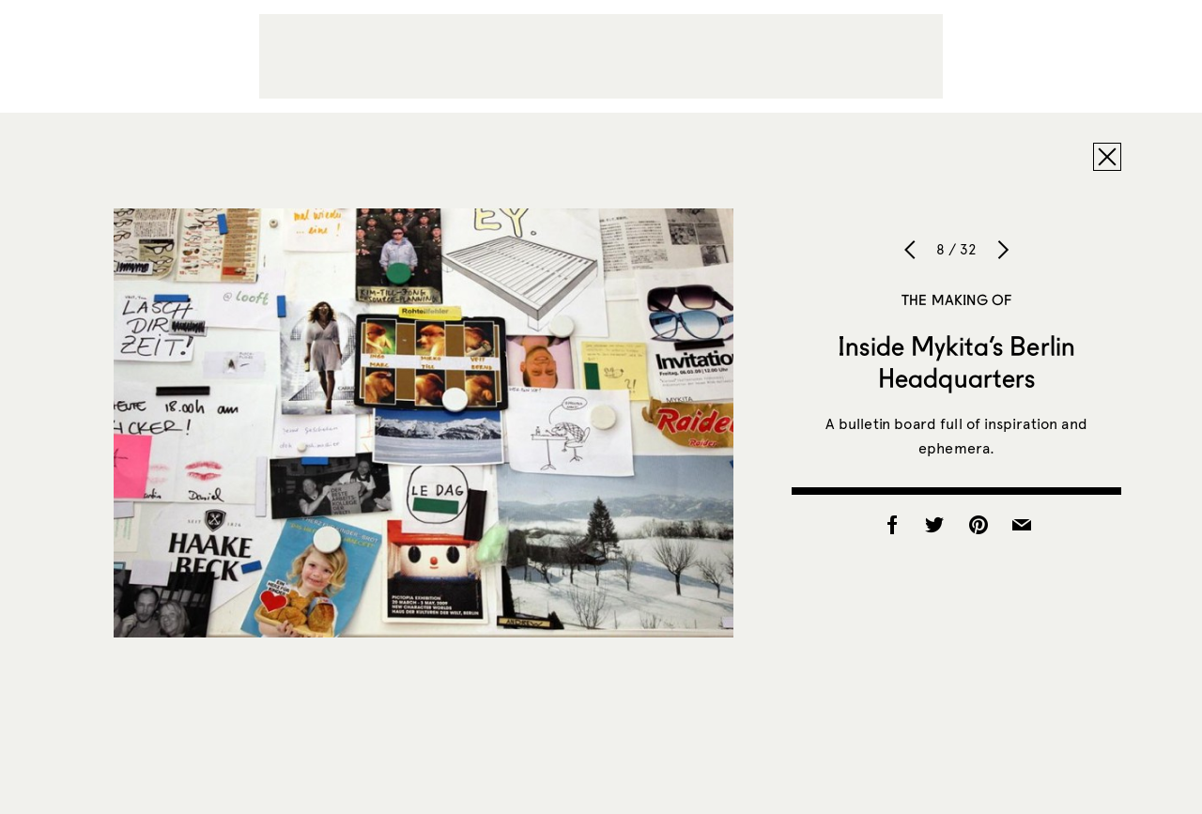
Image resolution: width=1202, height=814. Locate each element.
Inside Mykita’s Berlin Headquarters (956, 361)
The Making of (956, 299)
